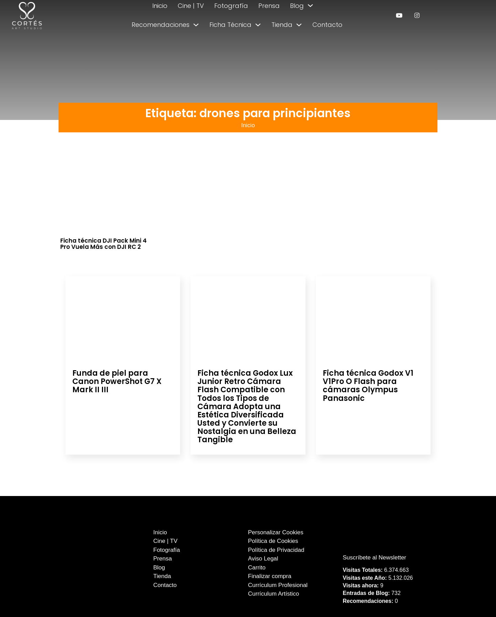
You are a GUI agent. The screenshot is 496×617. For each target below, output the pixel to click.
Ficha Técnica (230, 24)
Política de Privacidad (276, 550)
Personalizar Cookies (275, 532)
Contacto (327, 24)
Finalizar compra (269, 576)
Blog (297, 5)
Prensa (269, 5)
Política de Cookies (273, 541)
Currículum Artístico (273, 593)
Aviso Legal (263, 558)
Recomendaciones (160, 24)
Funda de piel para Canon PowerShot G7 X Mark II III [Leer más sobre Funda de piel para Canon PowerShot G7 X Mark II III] (117, 381)
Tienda (281, 24)
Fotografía (231, 5)
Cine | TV (191, 5)
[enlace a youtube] (399, 15)
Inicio (159, 5)
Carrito (257, 567)
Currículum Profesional (278, 585)
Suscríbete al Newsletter (374, 557)
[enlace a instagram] (417, 15)
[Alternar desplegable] (310, 5)
